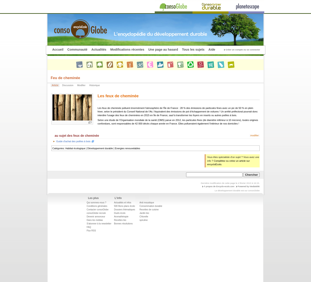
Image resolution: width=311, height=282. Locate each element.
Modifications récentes (127, 49)
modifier (254, 135)
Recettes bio (120, 220)
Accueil (57, 49)
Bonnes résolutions (123, 223)
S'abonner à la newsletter (99, 223)
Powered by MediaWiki (249, 186)
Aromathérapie (121, 216)
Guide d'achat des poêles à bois (73, 141)
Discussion (67, 85)
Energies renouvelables (127, 148)
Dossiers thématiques (124, 209)
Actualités (98, 49)
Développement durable (100, 148)
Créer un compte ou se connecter (243, 49)
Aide (212, 49)
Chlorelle (144, 216)
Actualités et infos (122, 202)
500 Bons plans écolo (124, 206)
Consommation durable (151, 206)
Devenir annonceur (96, 216)
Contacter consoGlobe (98, 209)
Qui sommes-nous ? (96, 202)
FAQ (89, 227)
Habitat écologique (75, 148)
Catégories (58, 148)
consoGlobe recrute (96, 213)
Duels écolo (119, 213)
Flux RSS (91, 230)
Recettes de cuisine (149, 209)
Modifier (81, 85)
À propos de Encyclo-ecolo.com (219, 186)
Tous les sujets (193, 49)
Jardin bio (144, 213)
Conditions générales (97, 206)
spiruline (144, 220)
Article (55, 85)
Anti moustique (147, 202)
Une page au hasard (163, 49)
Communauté (77, 49)
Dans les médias (95, 220)
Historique (94, 85)
